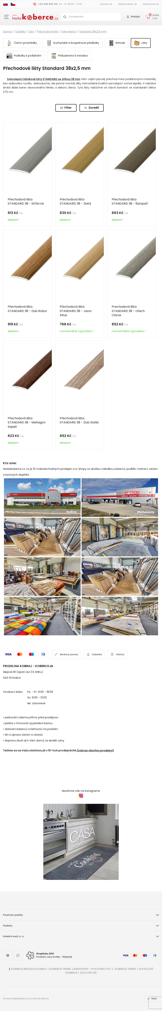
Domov (8, 31)
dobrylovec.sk (151, 4)
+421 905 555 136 (48, 4)
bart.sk (45, 998)
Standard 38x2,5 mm (93, 31)
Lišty (31, 31)
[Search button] (65, 17)
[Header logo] (35, 16)
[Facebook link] (7, 955)
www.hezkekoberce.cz (18, 998)
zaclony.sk (106, 4)
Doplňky (20, 31)
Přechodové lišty (48, 31)
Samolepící (69, 31)
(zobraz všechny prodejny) (95, 750)
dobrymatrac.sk (127, 4)
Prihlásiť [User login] (135, 16)
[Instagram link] (17, 955)
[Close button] (6, 16)
